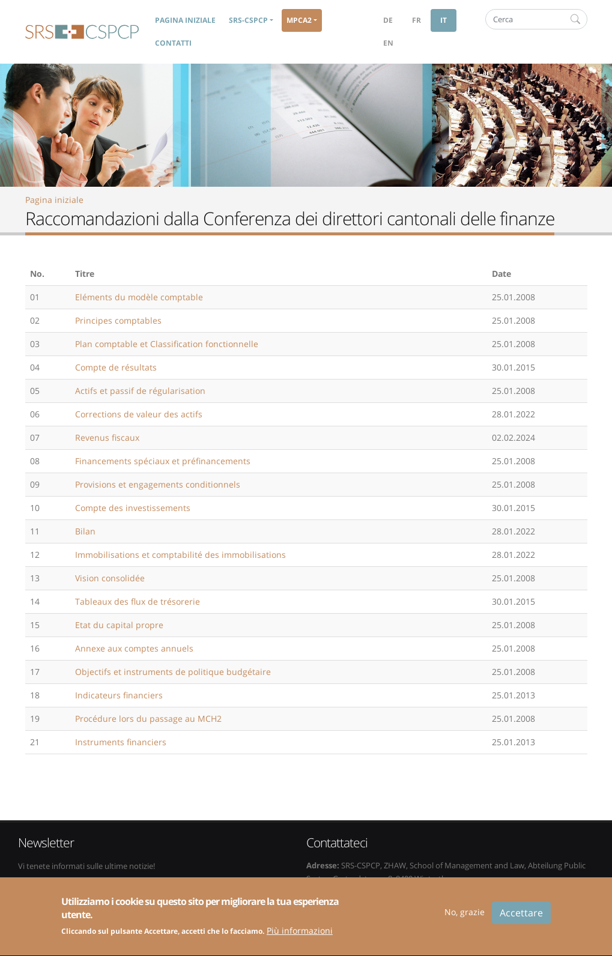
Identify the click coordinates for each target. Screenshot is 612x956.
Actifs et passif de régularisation (140, 390)
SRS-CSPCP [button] (248, 20)
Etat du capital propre (119, 625)
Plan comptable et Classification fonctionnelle (166, 343)
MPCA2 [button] (299, 20)
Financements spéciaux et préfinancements (162, 461)
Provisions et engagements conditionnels (157, 484)
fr (416, 20)
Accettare (521, 918)
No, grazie (464, 917)
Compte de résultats (116, 367)
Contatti (173, 43)
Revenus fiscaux (107, 437)
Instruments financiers (120, 742)
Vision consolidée (110, 578)
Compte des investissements (132, 507)
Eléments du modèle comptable (139, 297)
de (388, 20)
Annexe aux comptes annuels (134, 648)
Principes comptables (118, 320)
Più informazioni (300, 936)
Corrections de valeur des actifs (138, 414)
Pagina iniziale (185, 20)
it (443, 20)
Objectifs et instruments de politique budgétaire (173, 671)
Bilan (85, 531)
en (388, 43)
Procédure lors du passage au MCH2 (148, 718)
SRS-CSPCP (82, 32)
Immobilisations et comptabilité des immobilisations (180, 554)
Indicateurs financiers (119, 695)
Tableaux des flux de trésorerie (137, 601)
